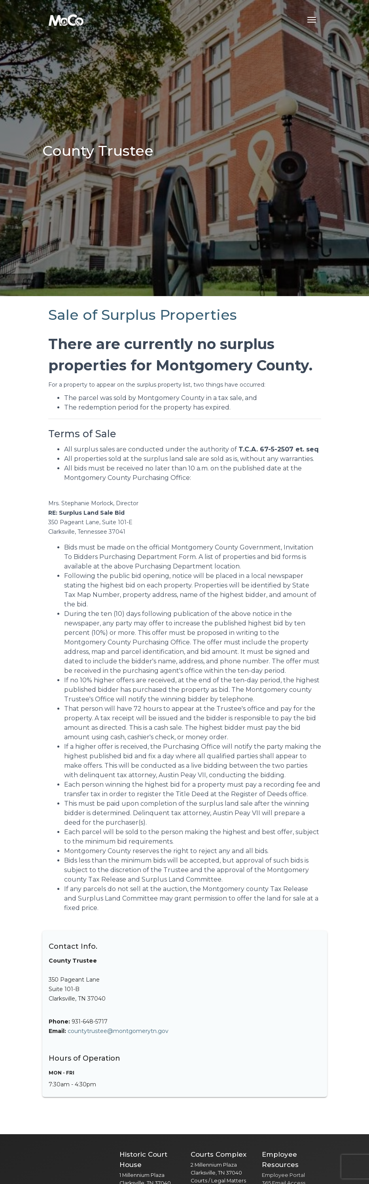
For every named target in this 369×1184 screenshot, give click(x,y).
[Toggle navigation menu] (311, 20)
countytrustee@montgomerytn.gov (118, 1031)
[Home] (66, 20)
